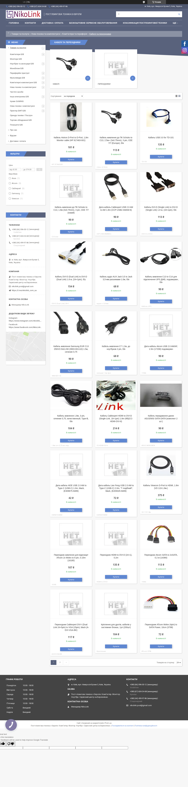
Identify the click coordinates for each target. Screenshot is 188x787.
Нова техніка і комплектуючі (22, 106)
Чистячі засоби (16, 92)
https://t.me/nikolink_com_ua (24, 290)
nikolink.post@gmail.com (22, 286)
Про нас (13, 130)
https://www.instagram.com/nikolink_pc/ (26, 321)
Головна (14, 23)
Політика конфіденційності (146, 726)
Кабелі (56, 84)
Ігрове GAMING (17, 101)
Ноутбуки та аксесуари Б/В (22, 64)
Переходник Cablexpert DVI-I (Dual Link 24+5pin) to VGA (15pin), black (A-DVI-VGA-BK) (71, 627)
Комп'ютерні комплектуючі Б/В (23, 82)
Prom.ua (108, 723)
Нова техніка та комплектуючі (45, 34)
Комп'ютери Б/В (17, 54)
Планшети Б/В (16, 125)
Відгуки (13, 135)
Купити (71, 159)
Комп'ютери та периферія (74, 34)
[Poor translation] (10, 743)
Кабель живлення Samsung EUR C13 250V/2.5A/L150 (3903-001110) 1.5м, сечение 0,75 (71, 349)
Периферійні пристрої (19, 73)
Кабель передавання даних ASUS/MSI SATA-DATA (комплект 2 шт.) (161, 419)
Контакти (30, 23)
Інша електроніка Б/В (19, 96)
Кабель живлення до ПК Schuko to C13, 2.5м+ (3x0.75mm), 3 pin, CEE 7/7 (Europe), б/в (116, 140)
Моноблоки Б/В (17, 68)
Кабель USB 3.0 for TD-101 (161, 137)
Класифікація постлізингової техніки (145, 23)
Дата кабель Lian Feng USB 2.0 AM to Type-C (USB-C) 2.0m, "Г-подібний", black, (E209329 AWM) (116, 488)
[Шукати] (179, 14)
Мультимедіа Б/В (17, 78)
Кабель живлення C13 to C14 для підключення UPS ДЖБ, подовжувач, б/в (160, 279)
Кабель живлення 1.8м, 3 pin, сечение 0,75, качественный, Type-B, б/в (71, 419)
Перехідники (104, 84)
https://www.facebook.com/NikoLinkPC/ (26, 327)
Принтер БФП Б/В (18, 111)
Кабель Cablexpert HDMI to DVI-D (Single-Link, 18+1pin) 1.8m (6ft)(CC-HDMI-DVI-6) (116, 419)
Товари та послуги (20, 34)
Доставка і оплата (52, 23)
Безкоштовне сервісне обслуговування (93, 23)
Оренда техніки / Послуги (21, 115)
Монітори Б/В (16, 59)
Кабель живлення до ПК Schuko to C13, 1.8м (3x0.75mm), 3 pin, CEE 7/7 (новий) (71, 210)
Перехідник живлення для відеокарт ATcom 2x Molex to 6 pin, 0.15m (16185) (71, 558)
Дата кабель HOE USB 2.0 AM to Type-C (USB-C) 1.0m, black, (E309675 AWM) (71, 488)
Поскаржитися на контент (122, 726)
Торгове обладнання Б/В (21, 120)
